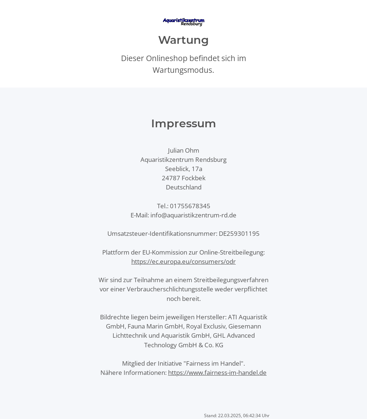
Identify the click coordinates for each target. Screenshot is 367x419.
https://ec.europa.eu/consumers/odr (183, 261)
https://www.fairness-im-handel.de (217, 372)
